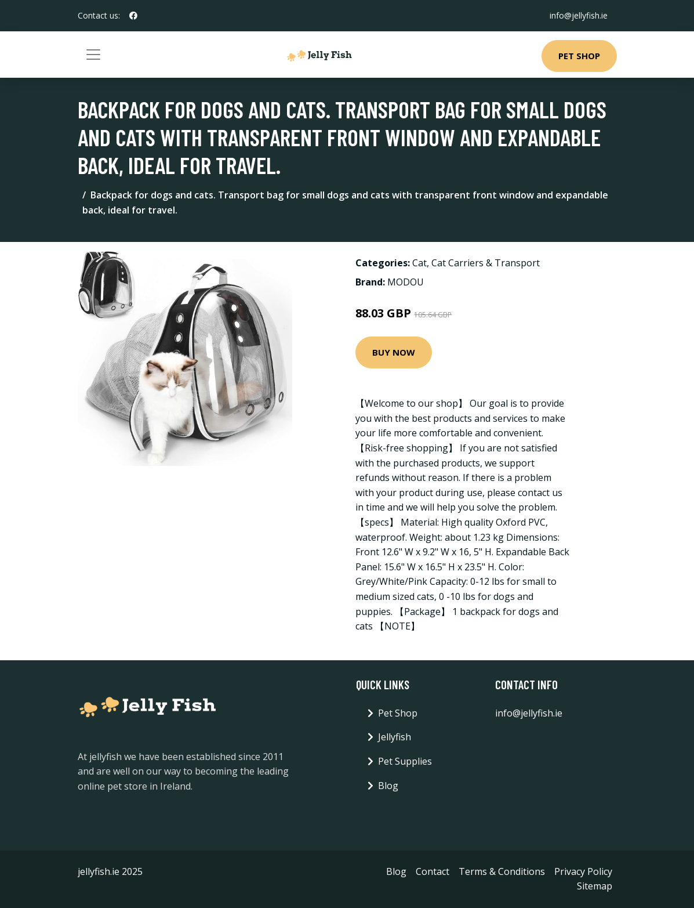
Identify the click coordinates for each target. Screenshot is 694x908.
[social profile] (133, 16)
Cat (419, 262)
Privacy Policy (583, 871)
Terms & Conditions (502, 871)
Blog (388, 785)
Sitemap (594, 886)
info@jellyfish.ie (579, 15)
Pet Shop (579, 56)
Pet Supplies (405, 761)
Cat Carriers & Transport (485, 262)
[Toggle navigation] (93, 55)
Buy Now (393, 352)
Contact (432, 871)
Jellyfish (394, 736)
